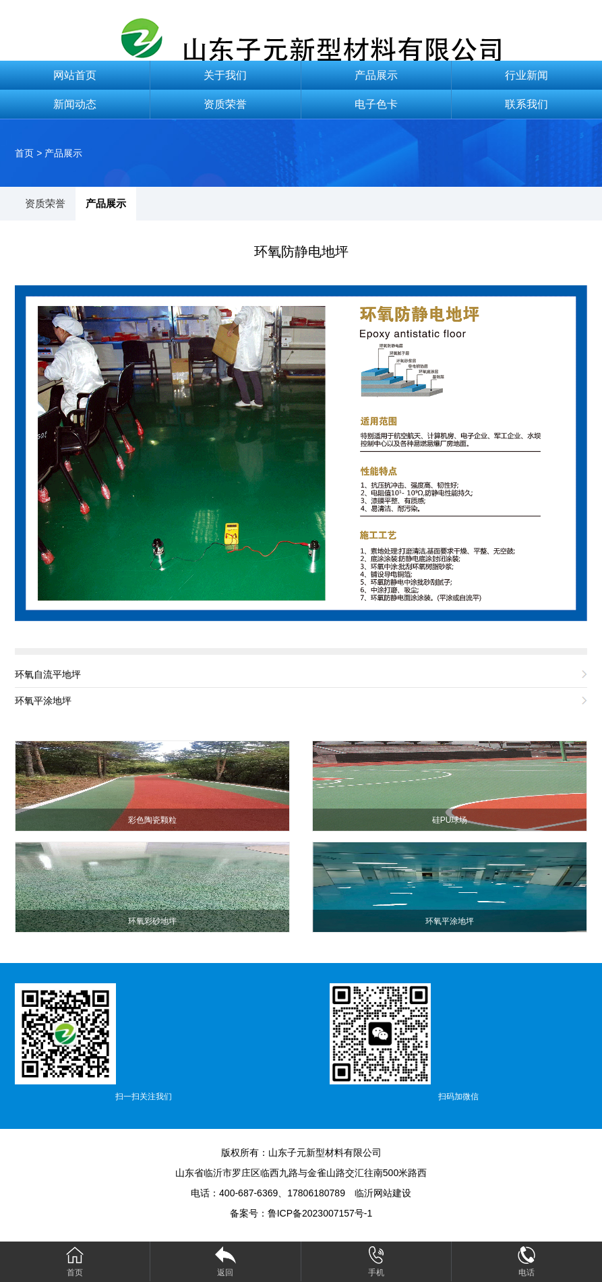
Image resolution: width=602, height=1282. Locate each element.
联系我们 (526, 104)
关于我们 (225, 75)
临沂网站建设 (383, 1193)
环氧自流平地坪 (48, 674)
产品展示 (376, 75)
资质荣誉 (225, 104)
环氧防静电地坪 (301, 251)
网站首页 (74, 75)
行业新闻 (526, 75)
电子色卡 (376, 104)
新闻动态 (74, 104)
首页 (24, 153)
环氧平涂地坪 (43, 700)
